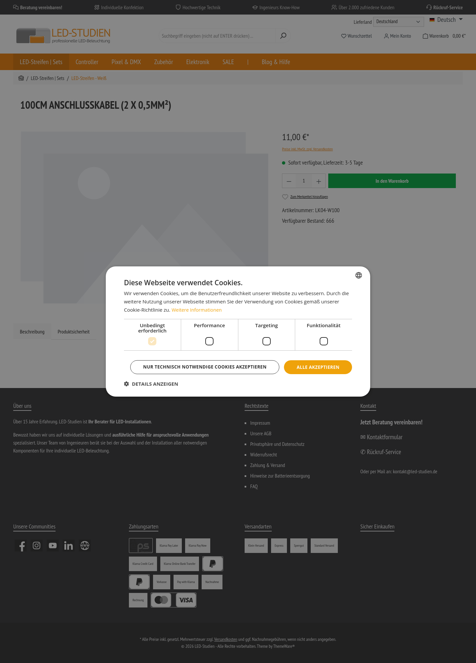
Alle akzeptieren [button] (239, 358)
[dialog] (238, 331)
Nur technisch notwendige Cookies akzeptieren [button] (239, 376)
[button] (151, 393)
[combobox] (358, 266)
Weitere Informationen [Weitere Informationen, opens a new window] (198, 300)
